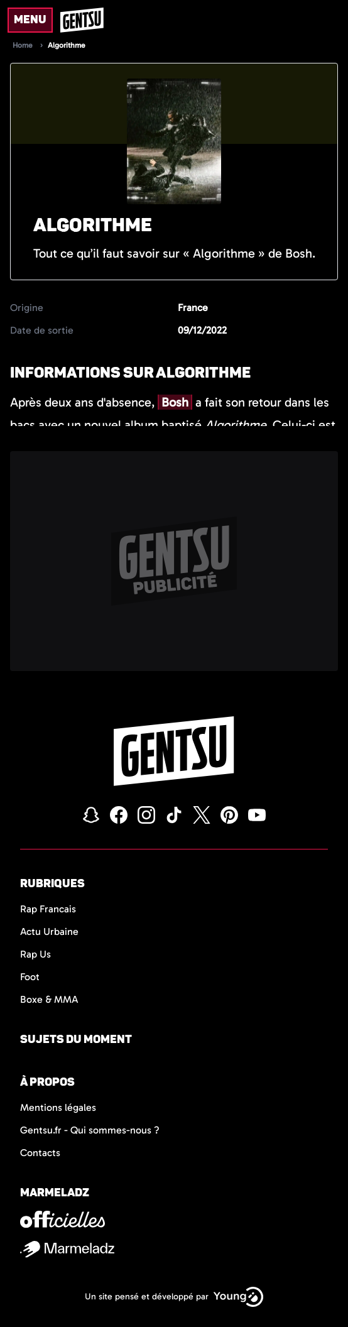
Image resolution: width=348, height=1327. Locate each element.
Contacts (40, 1153)
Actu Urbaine (49, 931)
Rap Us (35, 954)
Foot (30, 977)
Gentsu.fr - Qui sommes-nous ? (90, 1130)
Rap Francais (48, 909)
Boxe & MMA (49, 999)
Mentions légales (58, 1107)
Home (23, 45)
